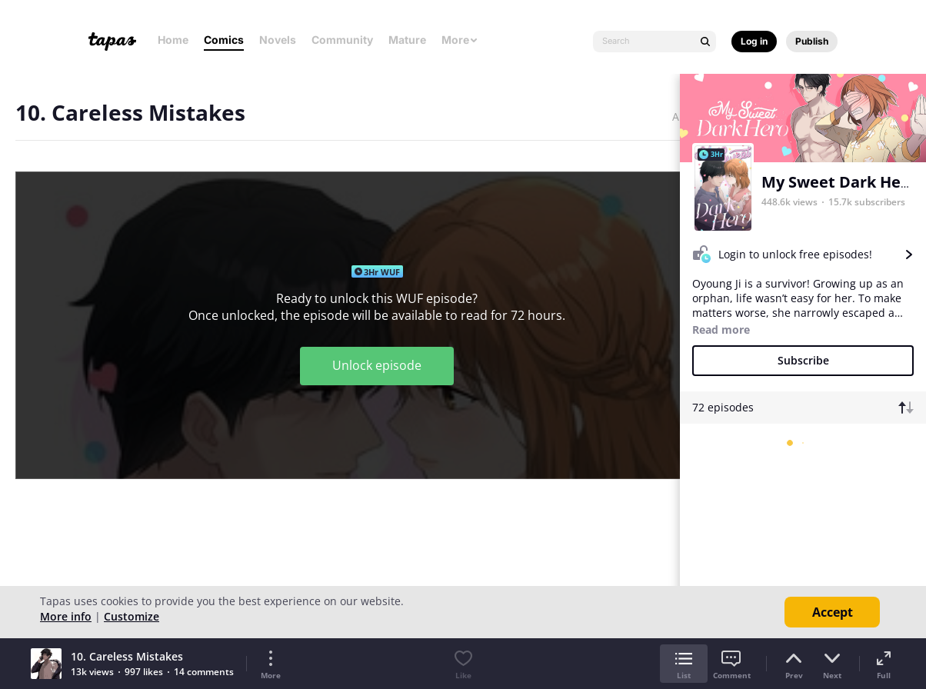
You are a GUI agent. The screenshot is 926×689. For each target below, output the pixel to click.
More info (66, 616)
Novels (277, 39)
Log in (754, 41)
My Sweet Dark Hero (839, 181)
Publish (811, 41)
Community (342, 39)
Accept (832, 612)
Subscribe (803, 360)
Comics (224, 39)
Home (173, 39)
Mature (407, 39)
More (459, 39)
